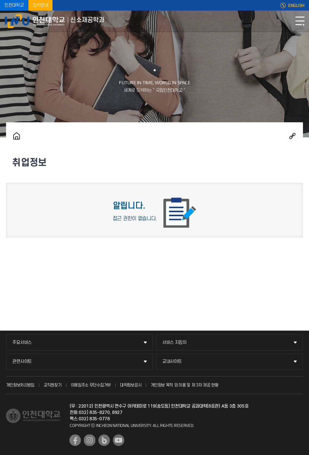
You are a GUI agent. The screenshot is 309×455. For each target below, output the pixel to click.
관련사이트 (22, 361)
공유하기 (292, 135)
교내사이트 (172, 361)
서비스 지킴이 (174, 342)
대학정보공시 (130, 385)
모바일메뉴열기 (300, 21)
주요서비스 (22, 342)
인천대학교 (14, 5)
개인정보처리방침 (20, 385)
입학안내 (40, 5)
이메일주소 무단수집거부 (91, 385)
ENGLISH (296, 5)
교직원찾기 (53, 385)
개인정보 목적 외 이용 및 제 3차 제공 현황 (184, 385)
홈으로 (16, 135)
